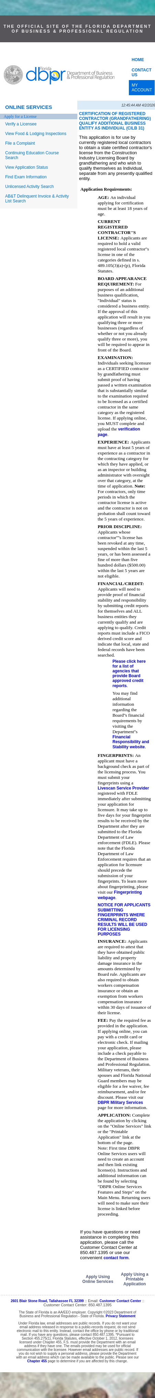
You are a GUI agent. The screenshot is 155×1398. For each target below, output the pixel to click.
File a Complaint (20, 143)
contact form (116, 1257)
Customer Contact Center (120, 1301)
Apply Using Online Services (97, 1279)
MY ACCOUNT (142, 87)
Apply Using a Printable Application (134, 1279)
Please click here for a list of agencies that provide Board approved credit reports (129, 673)
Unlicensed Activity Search (29, 186)
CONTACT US (142, 72)
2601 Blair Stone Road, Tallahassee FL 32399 (47, 1301)
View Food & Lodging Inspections (35, 133)
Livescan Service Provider (123, 788)
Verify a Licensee (20, 124)
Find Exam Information (26, 177)
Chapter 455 (37, 1361)
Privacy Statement (120, 1316)
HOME (138, 59)
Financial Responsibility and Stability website (130, 742)
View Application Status (26, 167)
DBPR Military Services (120, 1102)
